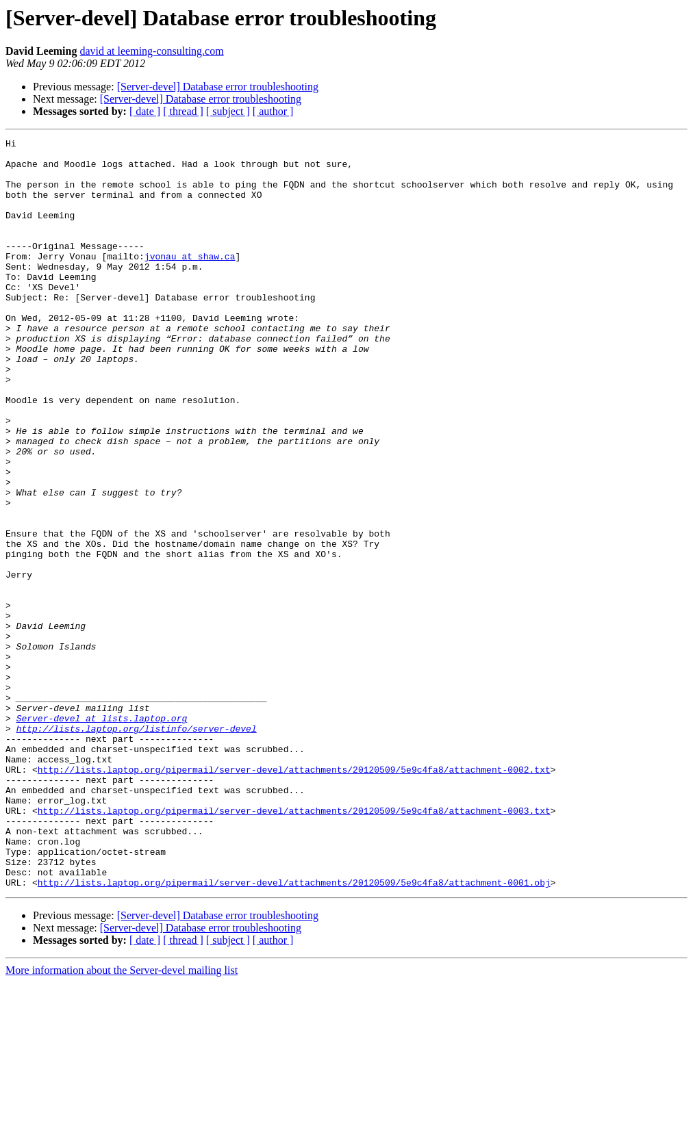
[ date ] (144, 111)
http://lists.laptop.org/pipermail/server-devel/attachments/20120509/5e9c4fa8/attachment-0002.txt (294, 896)
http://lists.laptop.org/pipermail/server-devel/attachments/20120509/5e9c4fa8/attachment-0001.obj (294, 1032)
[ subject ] (228, 111)
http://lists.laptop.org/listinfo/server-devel (136, 847)
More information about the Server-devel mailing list (121, 1120)
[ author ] (273, 111)
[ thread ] (183, 111)
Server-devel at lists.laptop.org (102, 835)
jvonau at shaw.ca (190, 280)
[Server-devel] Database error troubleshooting (217, 86)
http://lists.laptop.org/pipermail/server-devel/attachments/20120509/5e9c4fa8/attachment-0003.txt (294, 946)
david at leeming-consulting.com (151, 51)
